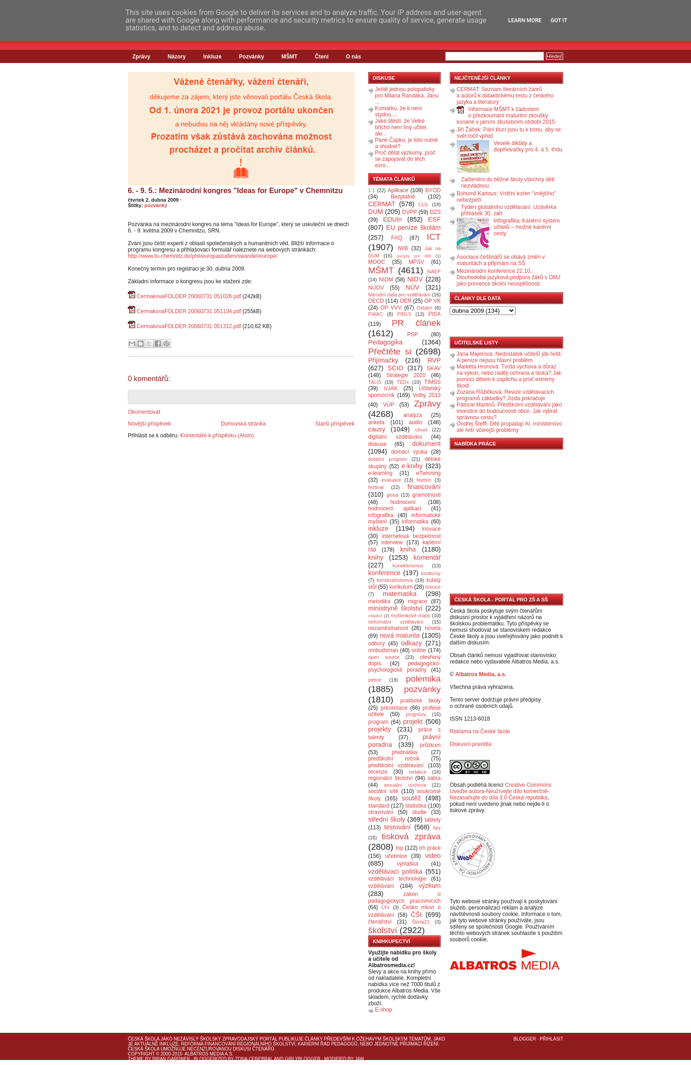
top (400, 848)
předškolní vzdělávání (395, 765)
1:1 (371, 190)
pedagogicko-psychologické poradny (404, 666)
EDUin (392, 219)
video (433, 855)
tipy (437, 827)
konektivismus (408, 565)
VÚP (388, 405)
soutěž (411, 798)
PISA (434, 314)
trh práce (430, 848)
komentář (427, 557)
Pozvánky (251, 56)
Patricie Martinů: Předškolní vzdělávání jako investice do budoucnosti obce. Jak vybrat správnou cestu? (509, 411)
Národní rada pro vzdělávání (399, 294)
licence (433, 587)
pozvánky (156, 205)
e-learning (380, 473)
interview (392, 542)
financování (424, 486)
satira (434, 778)
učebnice (396, 856)
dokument (426, 443)
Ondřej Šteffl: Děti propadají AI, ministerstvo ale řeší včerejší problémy (509, 427)
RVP (434, 360)
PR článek (416, 323)
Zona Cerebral (254, 1058)
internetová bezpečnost (411, 536)
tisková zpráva (411, 836)
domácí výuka (409, 452)
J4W (359, 1058)
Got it (558, 20)
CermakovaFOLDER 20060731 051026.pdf (188, 296)
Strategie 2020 (406, 375)
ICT (434, 237)
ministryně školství (395, 608)
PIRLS (404, 314)
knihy (376, 557)
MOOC (376, 262)
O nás (353, 56)
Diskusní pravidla (470, 744)
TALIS (374, 382)
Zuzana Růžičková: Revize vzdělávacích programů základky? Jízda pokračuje (505, 395)
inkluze (378, 528)
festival (376, 487)
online (419, 650)
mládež (375, 615)
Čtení (321, 56)
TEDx (403, 382)
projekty (379, 729)
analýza (412, 415)
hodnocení (403, 502)
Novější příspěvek (149, 424)
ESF (434, 219)
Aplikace (398, 190)
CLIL (423, 204)
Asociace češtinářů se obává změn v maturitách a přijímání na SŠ (501, 260)
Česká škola (143, 1038)
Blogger (525, 1038)
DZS (435, 212)
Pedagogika (385, 342)
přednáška (404, 752)
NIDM (386, 279)
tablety (433, 820)
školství (382, 930)
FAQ (396, 238)
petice (374, 680)
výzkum (429, 885)
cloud (421, 429)
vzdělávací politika (395, 871)
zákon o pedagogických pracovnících (404, 897)
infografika (380, 515)
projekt (413, 721)
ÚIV (385, 907)
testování (397, 827)
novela (433, 628)
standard (378, 806)
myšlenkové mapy (410, 615)
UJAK (391, 388)
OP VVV (391, 308)
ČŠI (416, 914)
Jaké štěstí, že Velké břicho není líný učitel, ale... (401, 127)
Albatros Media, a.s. (480, 674)
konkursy (431, 573)
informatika (415, 521)
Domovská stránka (243, 424)
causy (376, 429)
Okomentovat (144, 412)
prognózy (416, 714)
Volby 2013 (427, 395)
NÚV (412, 287)
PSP (412, 334)
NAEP (434, 271)
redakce (417, 772)
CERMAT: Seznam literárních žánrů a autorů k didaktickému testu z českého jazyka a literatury (505, 95)
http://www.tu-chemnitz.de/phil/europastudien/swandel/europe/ (202, 256)
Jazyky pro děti (414, 255)
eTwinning (428, 473)
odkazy (411, 643)
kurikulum (401, 587)
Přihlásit (551, 1038)
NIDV (415, 279)
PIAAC (375, 314)
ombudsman (383, 650)
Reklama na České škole (480, 731)
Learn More (525, 20)
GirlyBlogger (303, 1058)
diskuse (377, 444)
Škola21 (421, 922)
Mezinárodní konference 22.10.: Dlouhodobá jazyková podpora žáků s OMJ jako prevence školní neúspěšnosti (508, 277)
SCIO (395, 368)
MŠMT (289, 56)
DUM (375, 211)
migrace (417, 601)
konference (384, 572)
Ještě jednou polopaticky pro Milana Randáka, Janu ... (406, 95)
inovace (431, 529)
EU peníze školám (413, 227)
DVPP (409, 212)
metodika (379, 601)
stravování (380, 812)
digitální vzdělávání (395, 437)
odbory (376, 643)
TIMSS (432, 382)
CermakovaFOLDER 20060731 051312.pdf (188, 326)
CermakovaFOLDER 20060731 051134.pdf (188, 311)
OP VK (432, 301)
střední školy (386, 819)
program (378, 722)
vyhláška (407, 864)
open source (383, 657)
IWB (403, 248)
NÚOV (376, 288)
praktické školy (420, 700)
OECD (376, 301)
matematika (399, 593)
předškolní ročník (393, 758)
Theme (136, 1058)
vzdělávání (381, 886)
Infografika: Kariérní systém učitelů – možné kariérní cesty (527, 227)
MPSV (416, 262)
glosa (393, 495)
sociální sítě (383, 791)
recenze (378, 772)
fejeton (424, 480)
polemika (423, 678)
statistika (416, 806)
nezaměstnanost (388, 628)
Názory (177, 56)
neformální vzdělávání (395, 621)
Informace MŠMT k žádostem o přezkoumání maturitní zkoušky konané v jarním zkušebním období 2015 (506, 115)
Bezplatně (403, 197)
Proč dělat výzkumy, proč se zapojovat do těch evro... (405, 159)
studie (419, 812)
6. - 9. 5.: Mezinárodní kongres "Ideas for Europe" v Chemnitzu (235, 190)
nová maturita (400, 635)
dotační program (387, 459)
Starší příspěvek (335, 424)
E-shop (383, 1010)
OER (405, 301)
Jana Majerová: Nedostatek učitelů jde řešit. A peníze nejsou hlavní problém (509, 357)
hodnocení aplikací (395, 508)
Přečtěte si (389, 351)
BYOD (433, 190)
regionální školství (390, 778)
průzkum (430, 745)
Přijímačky (383, 360)
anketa (376, 422)
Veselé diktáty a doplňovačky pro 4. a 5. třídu (528, 146)
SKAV (434, 368)
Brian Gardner (171, 1058)
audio (415, 422)
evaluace (391, 480)
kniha (408, 549)
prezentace (393, 708)
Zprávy (141, 56)
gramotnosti (426, 495)
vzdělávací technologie (397, 879)
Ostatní (425, 307)
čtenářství (380, 922)
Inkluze (212, 56)
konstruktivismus (395, 580)
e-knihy (412, 466)
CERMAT (381, 204)
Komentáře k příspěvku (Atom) (217, 435)
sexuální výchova (405, 785)
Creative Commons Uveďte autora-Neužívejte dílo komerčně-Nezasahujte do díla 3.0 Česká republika (500, 791)
